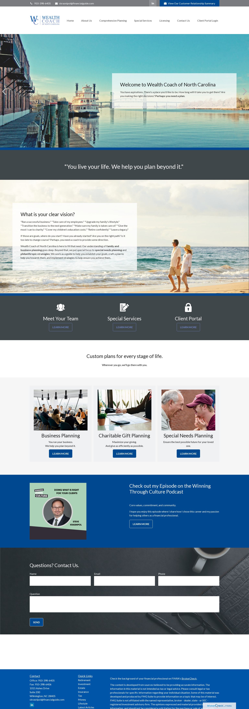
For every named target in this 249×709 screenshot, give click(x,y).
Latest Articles (86, 707)
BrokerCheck (189, 678)
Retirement (84, 680)
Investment (84, 683)
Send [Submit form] (36, 622)
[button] (70, 20)
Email (97, 573)
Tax (80, 695)
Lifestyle (83, 703)
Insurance (83, 691)
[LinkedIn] (152, 3)
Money (82, 699)
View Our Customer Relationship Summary (189, 3)
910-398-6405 (40, 3)
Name (33, 573)
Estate (81, 687)
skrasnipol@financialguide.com (74, 3)
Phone (161, 573)
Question (35, 593)
